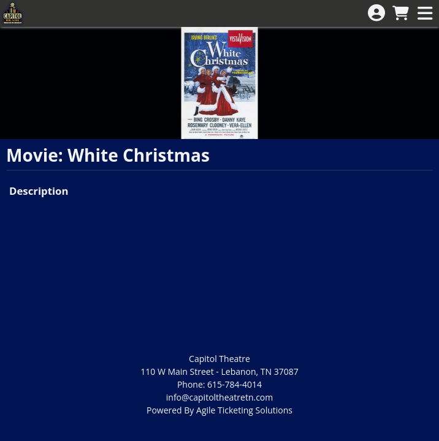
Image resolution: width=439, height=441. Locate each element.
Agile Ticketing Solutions (244, 410)
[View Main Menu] (424, 14)
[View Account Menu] (376, 13)
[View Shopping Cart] (400, 14)
